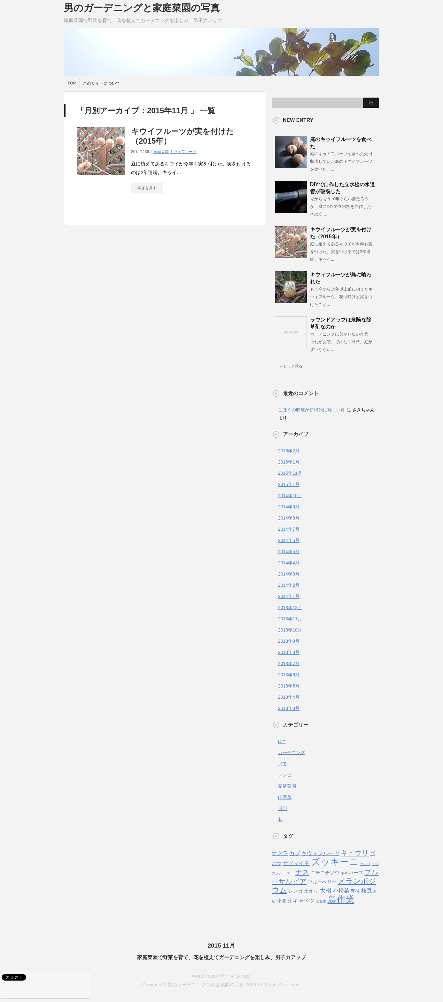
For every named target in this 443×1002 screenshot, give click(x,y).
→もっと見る (290, 366)
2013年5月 (288, 685)
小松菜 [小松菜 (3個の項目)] (341, 890)
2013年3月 (288, 708)
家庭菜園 (161, 151)
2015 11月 (222, 931)
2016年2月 (288, 450)
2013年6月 (288, 674)
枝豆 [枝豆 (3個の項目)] (366, 890)
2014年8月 (288, 518)
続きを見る (147, 188)
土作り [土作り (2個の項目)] (311, 891)
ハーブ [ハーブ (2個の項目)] (356, 872)
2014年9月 (288, 506)
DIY (281, 741)
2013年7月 (288, 663)
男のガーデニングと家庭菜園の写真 (142, 8)
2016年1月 (288, 462)
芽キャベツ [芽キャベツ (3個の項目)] (301, 900)
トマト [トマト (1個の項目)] (289, 873)
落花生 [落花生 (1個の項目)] (321, 901)
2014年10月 (290, 495)
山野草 (284, 797)
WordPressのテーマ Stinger (221, 962)
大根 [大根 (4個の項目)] (326, 890)
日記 (282, 808)
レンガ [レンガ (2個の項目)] (295, 891)
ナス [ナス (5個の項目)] (302, 872)
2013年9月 (288, 641)
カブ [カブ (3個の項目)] (294, 853)
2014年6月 (288, 540)
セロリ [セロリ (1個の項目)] (365, 864)
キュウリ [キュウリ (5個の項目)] (355, 852)
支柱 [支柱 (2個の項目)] (355, 891)
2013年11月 (290, 618)
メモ (282, 763)
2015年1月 (288, 484)
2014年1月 (288, 596)
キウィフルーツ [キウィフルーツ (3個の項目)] (320, 853)
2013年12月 (290, 607)
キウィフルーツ (183, 151)
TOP (71, 83)
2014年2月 (288, 585)
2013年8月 (288, 652)
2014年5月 (288, 551)
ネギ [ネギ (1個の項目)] (344, 873)
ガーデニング (291, 752)
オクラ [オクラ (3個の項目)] (280, 853)
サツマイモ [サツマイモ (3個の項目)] (296, 863)
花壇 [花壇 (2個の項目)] (281, 900)
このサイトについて (101, 83)
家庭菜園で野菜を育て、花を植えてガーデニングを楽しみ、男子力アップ (221, 943)
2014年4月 (288, 562)
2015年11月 (290, 473)
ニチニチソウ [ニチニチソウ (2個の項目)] (325, 872)
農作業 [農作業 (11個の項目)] (341, 899)
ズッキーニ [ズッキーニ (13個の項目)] (335, 861)
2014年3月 (288, 574)
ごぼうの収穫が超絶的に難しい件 (311, 409)
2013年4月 (288, 697)
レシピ (284, 774)
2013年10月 (290, 629)
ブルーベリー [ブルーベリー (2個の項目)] (322, 882)
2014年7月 (288, 529)
